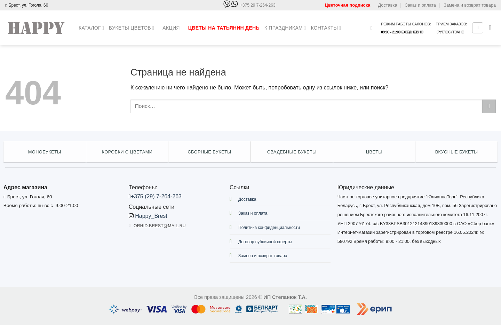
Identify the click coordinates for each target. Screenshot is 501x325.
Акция (171, 28)
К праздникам (285, 28)
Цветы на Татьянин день (224, 28)
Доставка (387, 5)
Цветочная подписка (348, 5)
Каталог (91, 28)
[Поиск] (373, 28)
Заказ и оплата (420, 5)
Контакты (326, 28)
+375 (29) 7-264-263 (156, 196)
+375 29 (258, 5)
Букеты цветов (131, 28)
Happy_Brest (151, 216)
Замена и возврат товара (470, 5)
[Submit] (489, 106)
